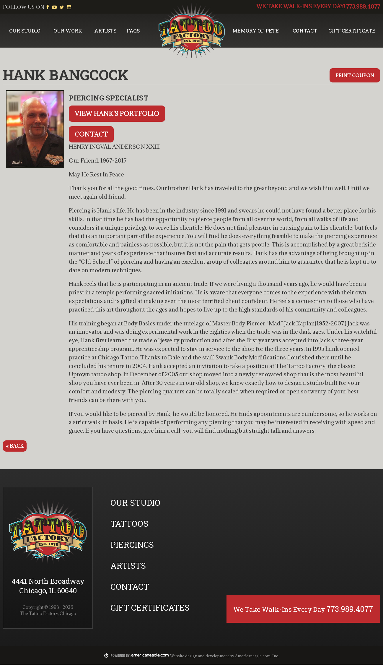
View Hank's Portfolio (117, 114)
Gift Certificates (150, 607)
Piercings (132, 544)
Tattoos (129, 523)
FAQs (133, 30)
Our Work (67, 30)
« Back (15, 446)
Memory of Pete (256, 30)
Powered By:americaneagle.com (136, 655)
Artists (105, 30)
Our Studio (25, 30)
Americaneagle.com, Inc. (257, 656)
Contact (306, 30)
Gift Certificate (352, 30)
